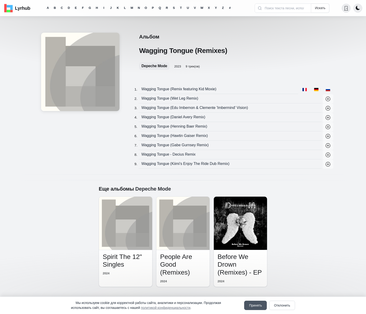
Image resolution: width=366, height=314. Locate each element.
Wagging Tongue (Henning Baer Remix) (174, 126)
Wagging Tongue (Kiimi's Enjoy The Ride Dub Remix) (185, 164)
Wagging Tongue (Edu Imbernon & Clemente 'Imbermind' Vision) (194, 108)
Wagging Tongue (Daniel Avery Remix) (173, 117)
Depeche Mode (154, 66)
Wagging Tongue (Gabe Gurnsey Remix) (175, 145)
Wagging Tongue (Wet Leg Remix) (169, 98)
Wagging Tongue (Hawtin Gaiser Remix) (174, 136)
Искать (320, 8)
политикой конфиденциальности (165, 308)
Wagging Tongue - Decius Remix (168, 154)
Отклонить (282, 305)
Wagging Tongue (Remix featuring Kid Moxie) (178, 89)
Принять (255, 305)
